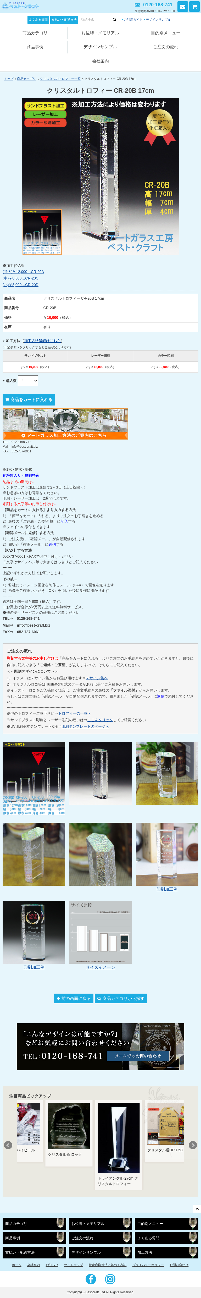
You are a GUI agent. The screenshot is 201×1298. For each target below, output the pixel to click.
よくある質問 (38, 19)
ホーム (16, 1265)
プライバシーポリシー (148, 1265)
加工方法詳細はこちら (42, 341)
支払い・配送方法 (64, 19)
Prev (8, 1145)
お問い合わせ (182, 6)
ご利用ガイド (133, 19)
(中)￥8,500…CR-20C (20, 278)
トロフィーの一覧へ (74, 713)
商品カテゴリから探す (123, 998)
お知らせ (52, 1265)
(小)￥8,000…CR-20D (20, 285)
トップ (8, 79)
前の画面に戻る (76, 998)
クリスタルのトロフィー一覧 (60, 79)
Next (193, 1145)
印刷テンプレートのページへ (85, 726)
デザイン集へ (97, 678)
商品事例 (35, 47)
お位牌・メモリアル (100, 33)
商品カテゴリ (35, 33)
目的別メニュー (165, 33)
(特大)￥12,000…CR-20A (23, 272)
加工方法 (144, 1253)
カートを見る (194, 6)
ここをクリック (100, 720)
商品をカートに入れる (31, 399)
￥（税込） (36, 367)
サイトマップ (73, 1265)
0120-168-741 (157, 4)
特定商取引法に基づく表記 (107, 1265)
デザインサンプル (158, 19)
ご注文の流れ (165, 47)
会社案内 (100, 61)
